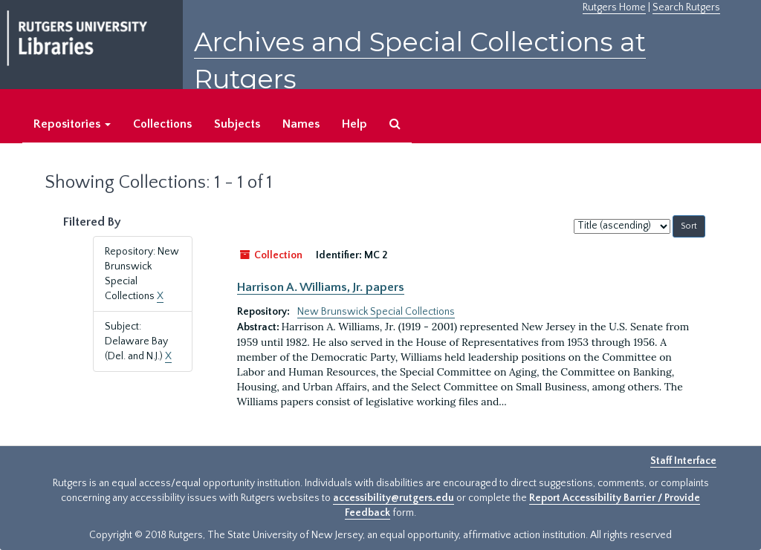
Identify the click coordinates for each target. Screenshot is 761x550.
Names (301, 124)
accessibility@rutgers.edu (393, 498)
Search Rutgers (686, 7)
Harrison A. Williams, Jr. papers (320, 287)
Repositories (72, 124)
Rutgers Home (614, 7)
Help (354, 124)
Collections (162, 124)
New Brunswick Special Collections (376, 312)
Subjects (237, 124)
